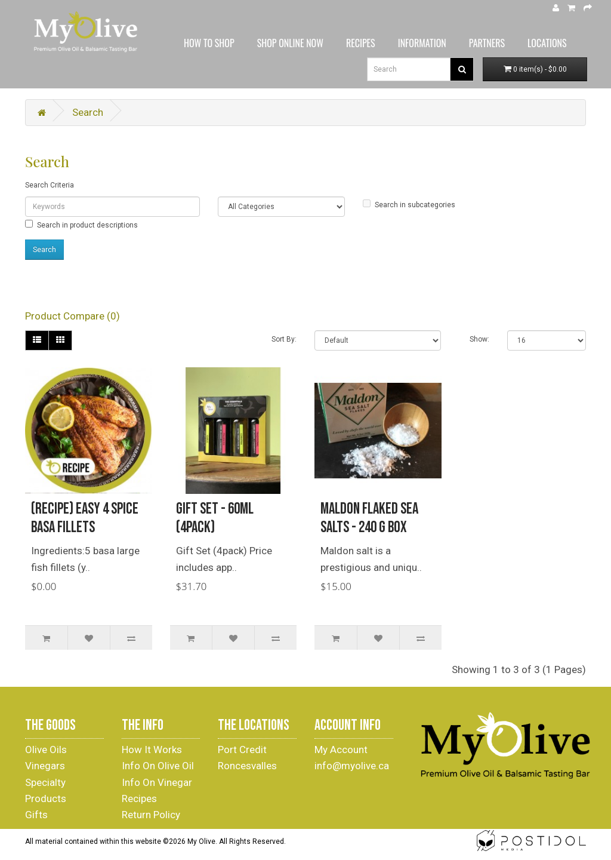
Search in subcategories (409, 204)
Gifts (36, 815)
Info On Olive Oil (158, 766)
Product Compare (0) (72, 316)
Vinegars (45, 766)
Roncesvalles (247, 766)
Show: (479, 339)
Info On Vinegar (157, 782)
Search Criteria (49, 185)
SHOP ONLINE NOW (290, 43)
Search (87, 112)
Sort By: (284, 339)
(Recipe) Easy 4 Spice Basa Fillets (84, 518)
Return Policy (151, 815)
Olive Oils (46, 749)
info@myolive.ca (351, 766)
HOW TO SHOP (209, 43)
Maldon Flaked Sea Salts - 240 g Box (369, 518)
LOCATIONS (547, 43)
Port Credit (242, 749)
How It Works (152, 749)
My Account (341, 749)
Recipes (139, 798)
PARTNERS (487, 43)
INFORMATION (422, 43)
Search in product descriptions (81, 224)
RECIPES (360, 43)
